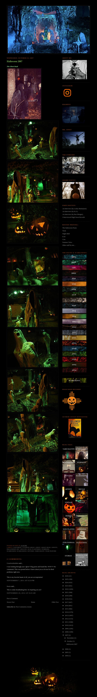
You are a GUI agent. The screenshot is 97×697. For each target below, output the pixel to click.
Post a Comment (12, 598)
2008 (67, 632)
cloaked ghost (28, 547)
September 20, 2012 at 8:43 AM (21, 593)
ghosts (54, 547)
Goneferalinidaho (12, 563)
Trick (64, 231)
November (70, 638)
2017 (67, 602)
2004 (67, 656)
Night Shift (66, 234)
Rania (9, 586)
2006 (67, 649)
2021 (67, 592)
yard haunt (39, 551)
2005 (67, 652)
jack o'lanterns (34, 549)
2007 (67, 635)
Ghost (37, 547)
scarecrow (11, 551)
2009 (67, 629)
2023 (67, 586)
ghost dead (46, 547)
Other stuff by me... (68, 245)
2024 (67, 582)
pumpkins (45, 549)
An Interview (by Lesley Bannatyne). (74, 209)
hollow (23, 549)
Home (33, 602)
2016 (67, 605)
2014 (67, 612)
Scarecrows (22, 551)
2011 (67, 622)
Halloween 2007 (14, 61)
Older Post (55, 602)
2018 (67, 599)
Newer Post (10, 602)
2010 (67, 625)
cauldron (17, 547)
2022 (67, 589)
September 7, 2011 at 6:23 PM (20, 580)
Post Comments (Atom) (24, 607)
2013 (67, 615)
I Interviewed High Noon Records (73, 217)
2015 (67, 609)
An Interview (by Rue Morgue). (72, 214)
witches (31, 551)
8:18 (63, 237)
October (70, 641)
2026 (67, 576)
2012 (67, 619)
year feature (50, 551)
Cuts (63, 239)
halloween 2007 (13, 549)
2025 (67, 579)
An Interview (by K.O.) (70, 211)
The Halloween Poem (69, 228)
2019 (67, 596)
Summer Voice (67, 242)
